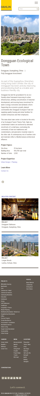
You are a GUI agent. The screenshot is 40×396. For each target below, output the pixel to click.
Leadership (29, 284)
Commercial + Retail (6, 290)
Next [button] (35, 36)
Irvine (25, 346)
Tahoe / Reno (27, 344)
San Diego (26, 348)
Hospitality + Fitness (6, 307)
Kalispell (26, 355)
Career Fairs (4, 348)
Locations (27, 339)
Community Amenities (6, 295)
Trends (15, 355)
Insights (16, 351)
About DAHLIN (30, 282)
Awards (16, 344)
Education (3, 297)
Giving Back (29, 287)
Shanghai (26, 361)
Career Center (4, 342)
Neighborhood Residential (8, 314)
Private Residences (6, 320)
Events (15, 346)
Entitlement (4, 299)
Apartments (4, 286)
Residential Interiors (6, 324)
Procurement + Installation (8, 322)
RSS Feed (16, 357)
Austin (25, 357)
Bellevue (26, 351)
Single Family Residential (7, 329)
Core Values (29, 289)
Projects (4, 281)
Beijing (25, 359)
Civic (2, 288)
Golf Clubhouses (5, 303)
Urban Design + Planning (9, 162)
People (28, 279)
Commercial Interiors (6, 292)
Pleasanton (26, 342)
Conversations (6, 367)
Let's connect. (17, 387)
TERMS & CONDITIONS (21, 395)
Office (2, 316)
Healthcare (4, 305)
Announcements (18, 342)
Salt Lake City (27, 353)
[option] (20, 35)
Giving (2, 301)
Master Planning (5, 309)
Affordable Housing (6, 284)
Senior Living (4, 327)
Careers (3, 339)
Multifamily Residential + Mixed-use (10, 312)
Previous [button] (5, 36)
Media (15, 339)
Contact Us (4, 171)
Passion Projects (5, 318)
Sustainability (4, 331)
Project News (17, 353)
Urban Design (4, 333)
